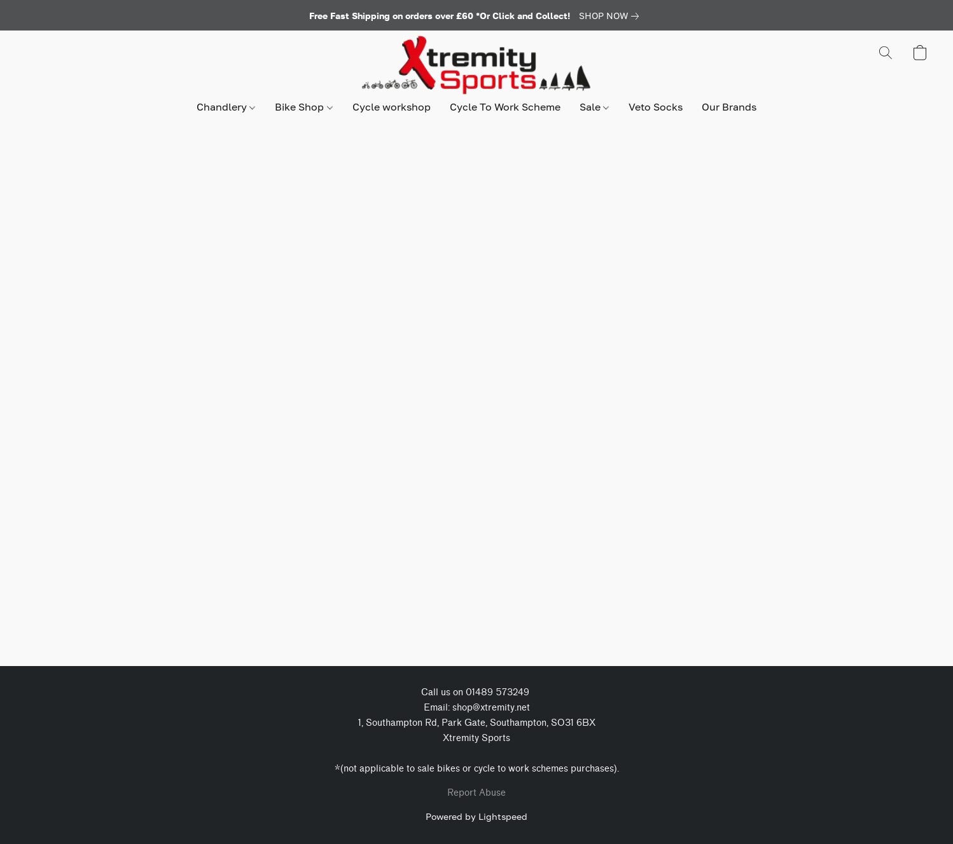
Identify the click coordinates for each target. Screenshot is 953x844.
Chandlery (226, 106)
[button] (476, 65)
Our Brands (729, 106)
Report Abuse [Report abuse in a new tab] (476, 792)
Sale (594, 106)
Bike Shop (303, 106)
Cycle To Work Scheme (505, 106)
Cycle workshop (391, 106)
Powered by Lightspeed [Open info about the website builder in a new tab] (476, 816)
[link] (611, 16)
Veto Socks (656, 106)
